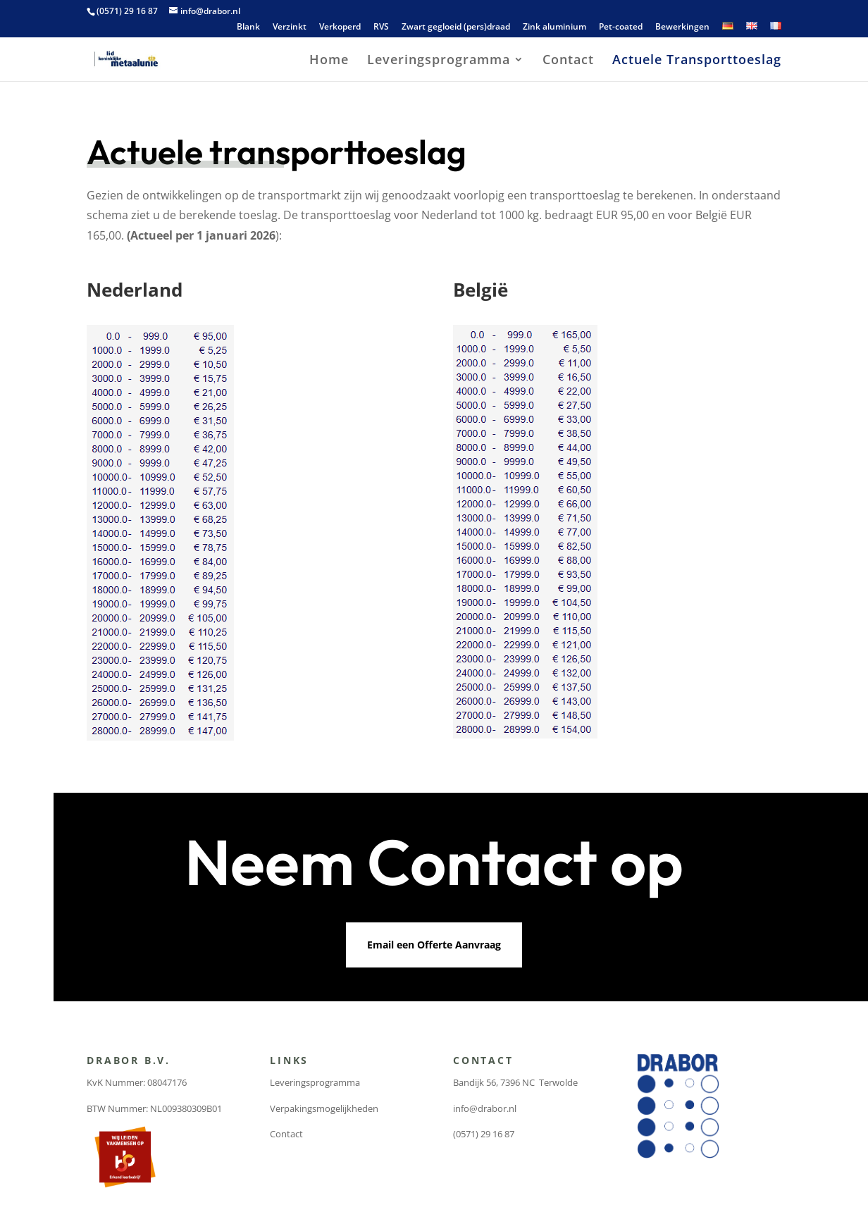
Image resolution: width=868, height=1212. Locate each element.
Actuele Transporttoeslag (696, 61)
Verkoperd (340, 27)
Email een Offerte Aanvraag (434, 944)
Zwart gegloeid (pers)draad (456, 27)
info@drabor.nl (484, 1108)
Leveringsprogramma (438, 61)
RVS (381, 27)
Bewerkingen (682, 27)
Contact (568, 61)
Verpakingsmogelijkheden (324, 1108)
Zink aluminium (554, 27)
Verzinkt (289, 27)
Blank (248, 27)
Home (329, 61)
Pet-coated (621, 27)
